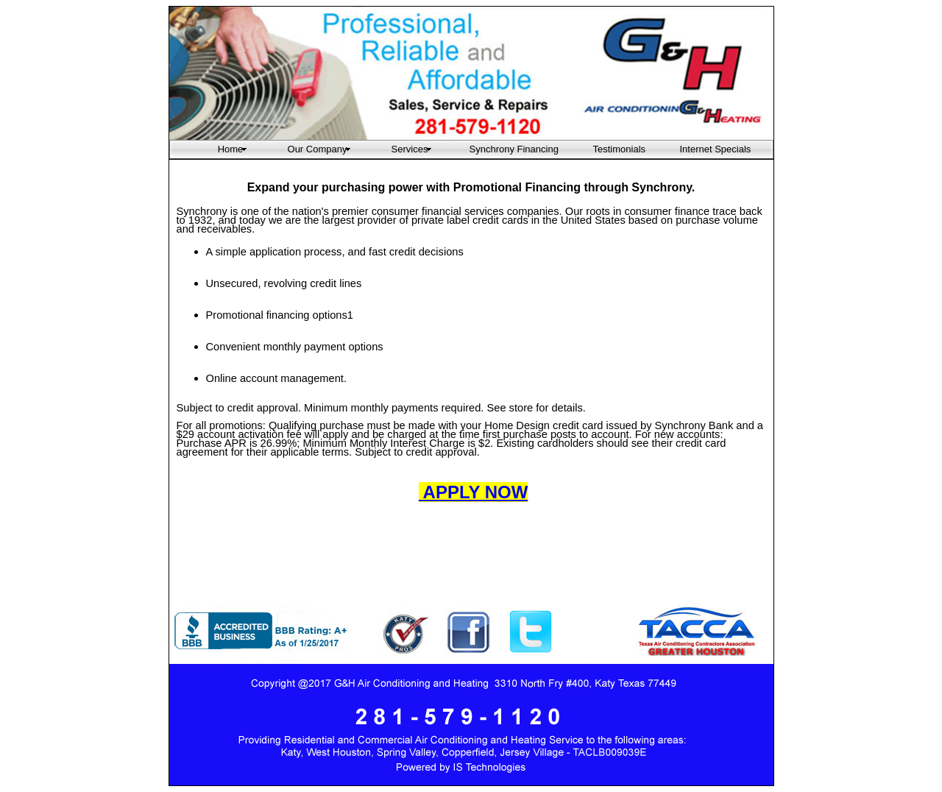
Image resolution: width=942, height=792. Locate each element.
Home (231, 149)
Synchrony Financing (514, 149)
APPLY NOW (473, 492)
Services (410, 149)
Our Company (317, 149)
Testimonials (619, 149)
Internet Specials (705, 149)
